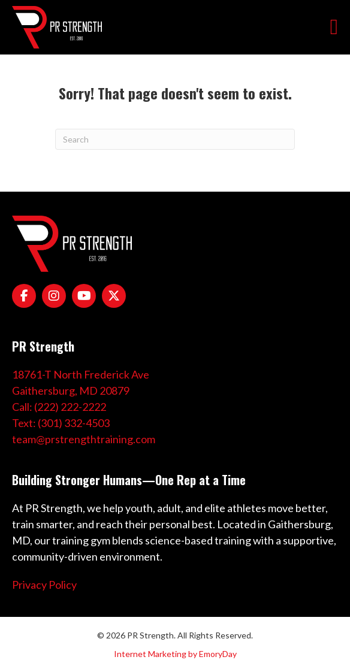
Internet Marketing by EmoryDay (175, 654)
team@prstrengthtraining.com (83, 439)
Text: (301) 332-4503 (61, 422)
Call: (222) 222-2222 (59, 406)
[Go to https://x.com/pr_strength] (114, 296)
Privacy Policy (44, 584)
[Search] (175, 139)
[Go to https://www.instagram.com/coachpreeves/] (54, 296)
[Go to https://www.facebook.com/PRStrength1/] (24, 296)
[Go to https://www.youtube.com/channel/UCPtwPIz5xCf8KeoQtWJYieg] (84, 296)
